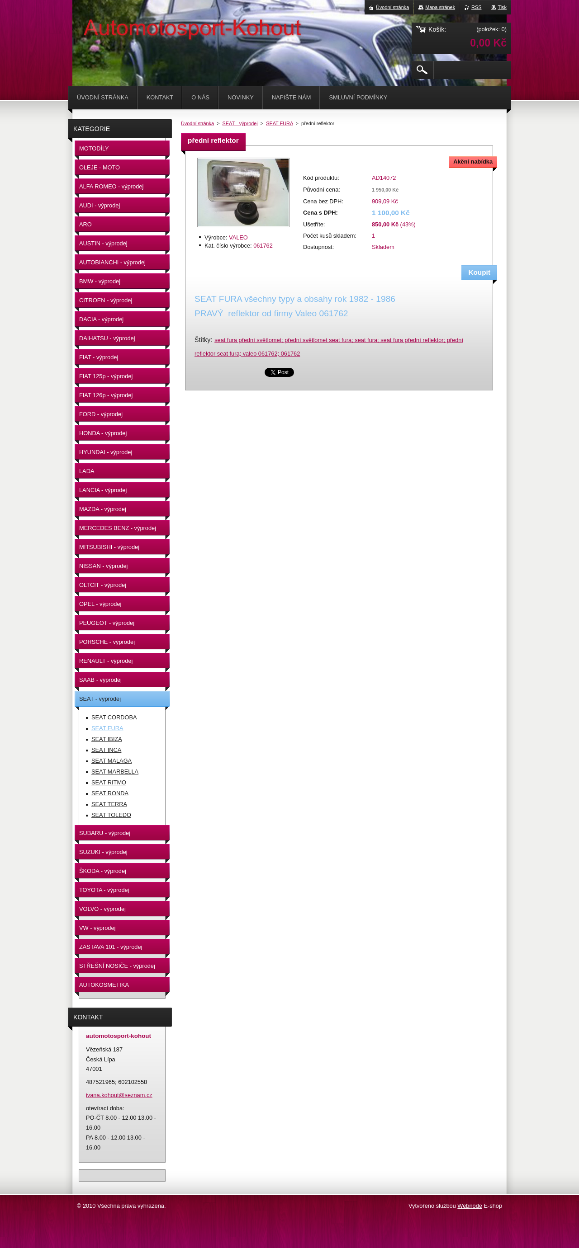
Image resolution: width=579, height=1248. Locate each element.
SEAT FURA (279, 123)
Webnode (469, 1205)
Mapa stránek (440, 7)
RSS (476, 7)
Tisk (502, 7)
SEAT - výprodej (240, 123)
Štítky (202, 339)
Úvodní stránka (197, 123)
